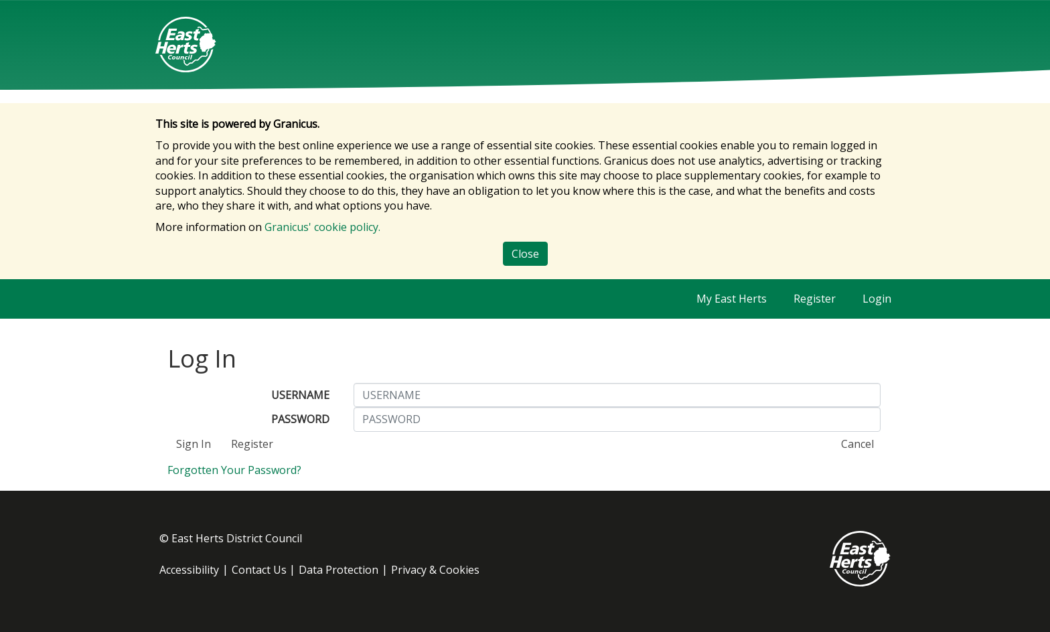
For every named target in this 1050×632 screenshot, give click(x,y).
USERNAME (300, 395)
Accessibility (189, 569)
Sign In (193, 444)
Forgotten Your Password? (234, 470)
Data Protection (338, 569)
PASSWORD (300, 419)
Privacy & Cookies (435, 569)
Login (876, 298)
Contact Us (259, 569)
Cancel (857, 444)
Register (815, 298)
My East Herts (731, 298)
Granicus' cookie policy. (322, 227)
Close (525, 253)
